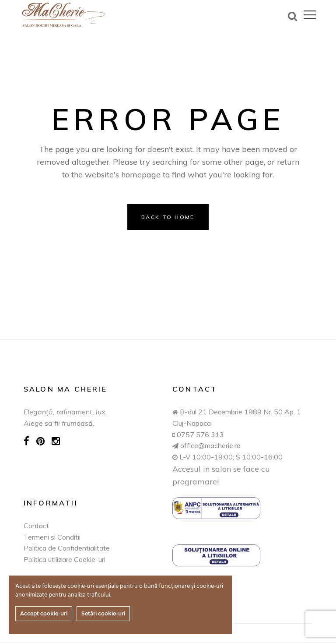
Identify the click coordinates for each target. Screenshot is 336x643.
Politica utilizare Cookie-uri (64, 559)
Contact (36, 525)
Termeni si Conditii (52, 537)
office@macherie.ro (209, 445)
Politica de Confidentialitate (67, 548)
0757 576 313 (200, 434)
